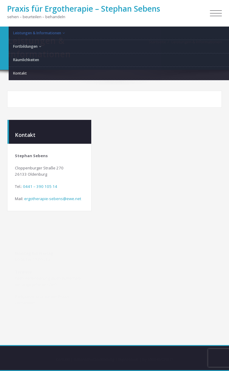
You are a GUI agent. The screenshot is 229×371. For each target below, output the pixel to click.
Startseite (157, 41)
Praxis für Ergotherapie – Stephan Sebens (83, 8)
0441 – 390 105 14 (40, 186)
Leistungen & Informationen (196, 41)
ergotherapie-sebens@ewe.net (52, 198)
